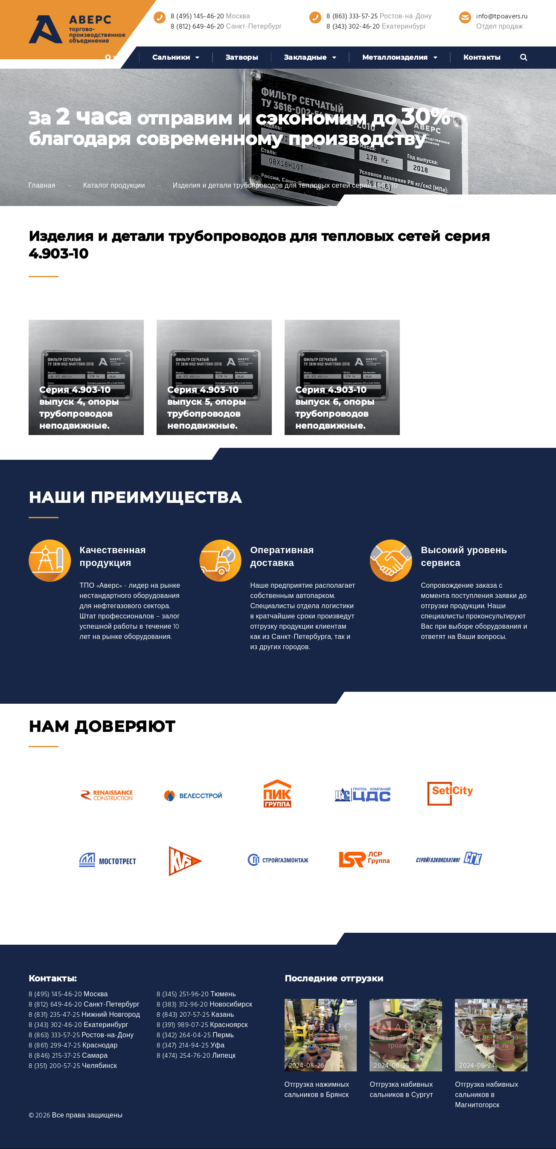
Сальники (171, 57)
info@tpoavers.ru (501, 16)
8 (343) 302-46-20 (353, 26)
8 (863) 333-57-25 (352, 16)
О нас (115, 57)
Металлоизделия (395, 57)
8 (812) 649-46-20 (197, 26)
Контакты (482, 57)
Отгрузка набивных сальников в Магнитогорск (486, 1095)
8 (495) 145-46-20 (197, 16)
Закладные (305, 57)
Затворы (242, 57)
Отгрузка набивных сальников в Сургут (401, 1090)
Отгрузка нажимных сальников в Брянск (317, 1090)
